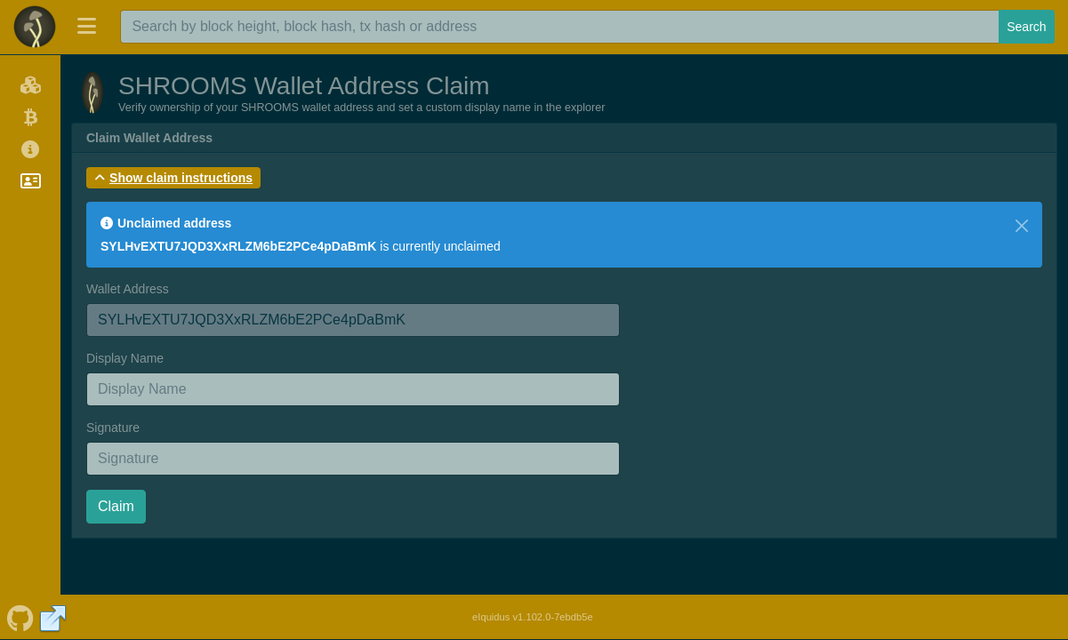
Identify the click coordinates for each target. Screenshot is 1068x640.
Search (1026, 27)
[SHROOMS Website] (53, 617)
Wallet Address (127, 289)
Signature (113, 427)
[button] (173, 177)
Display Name (125, 358)
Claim (116, 506)
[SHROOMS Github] (20, 617)
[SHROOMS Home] (34, 26)
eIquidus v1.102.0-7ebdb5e (532, 617)
